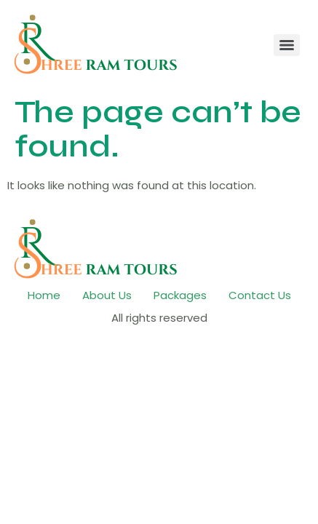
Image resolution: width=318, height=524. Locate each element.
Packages (180, 295)
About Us (107, 295)
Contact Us (259, 295)
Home (44, 295)
